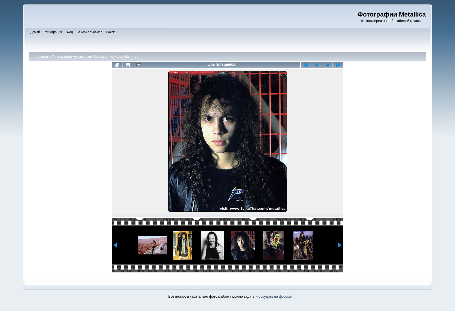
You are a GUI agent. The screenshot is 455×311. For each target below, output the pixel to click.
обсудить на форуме (275, 296)
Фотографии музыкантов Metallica (79, 57)
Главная (41, 57)
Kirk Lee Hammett (124, 57)
